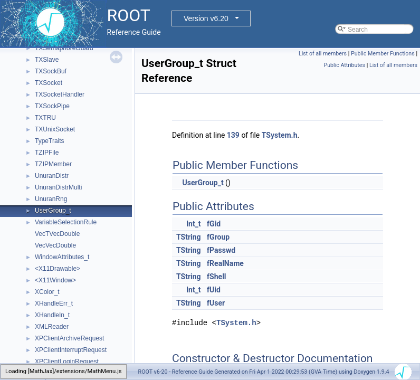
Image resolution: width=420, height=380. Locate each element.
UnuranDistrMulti (58, 187)
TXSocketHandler (59, 94)
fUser (216, 303)
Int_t (193, 224)
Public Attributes (344, 65)
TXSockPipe (52, 106)
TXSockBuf (50, 71)
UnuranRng (51, 199)
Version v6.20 (206, 18)
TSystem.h (280, 135)
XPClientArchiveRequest (69, 338)
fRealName (225, 263)
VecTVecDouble (57, 234)
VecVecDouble (55, 245)
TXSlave (47, 59)
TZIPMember (53, 164)
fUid (214, 290)
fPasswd (221, 250)
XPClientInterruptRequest (71, 350)
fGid (214, 224)
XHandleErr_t (54, 303)
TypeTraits (49, 141)
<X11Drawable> (57, 268)
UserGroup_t (53, 210)
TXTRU (45, 117)
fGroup (218, 237)
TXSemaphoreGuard (64, 48)
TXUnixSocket (55, 129)
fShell (216, 276)
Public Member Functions (383, 53)
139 (233, 135)
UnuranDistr (52, 175)
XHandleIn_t (52, 315)
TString (188, 237)
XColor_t (47, 292)
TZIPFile (47, 152)
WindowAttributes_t (62, 257)
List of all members (323, 53)
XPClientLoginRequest (67, 361)
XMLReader (52, 326)
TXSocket (48, 83)
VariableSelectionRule (66, 222)
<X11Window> (55, 280)
